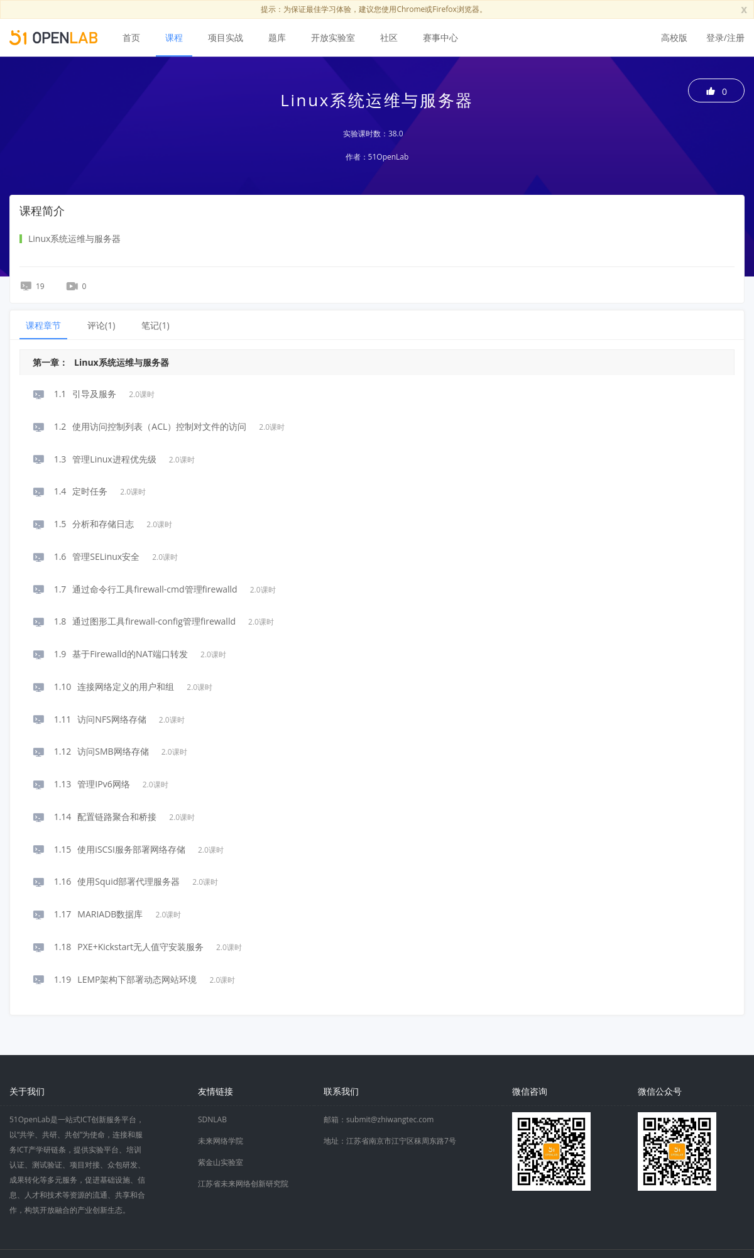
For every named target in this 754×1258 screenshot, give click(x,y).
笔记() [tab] (155, 325)
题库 (277, 37)
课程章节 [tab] (43, 325)
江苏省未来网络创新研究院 (243, 1183)
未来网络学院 (220, 1140)
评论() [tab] (101, 325)
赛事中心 (440, 37)
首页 (131, 37)
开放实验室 (333, 37)
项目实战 (225, 37)
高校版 (674, 37)
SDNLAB (212, 1119)
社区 (389, 37)
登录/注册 (725, 37)
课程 (174, 37)
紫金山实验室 (220, 1162)
